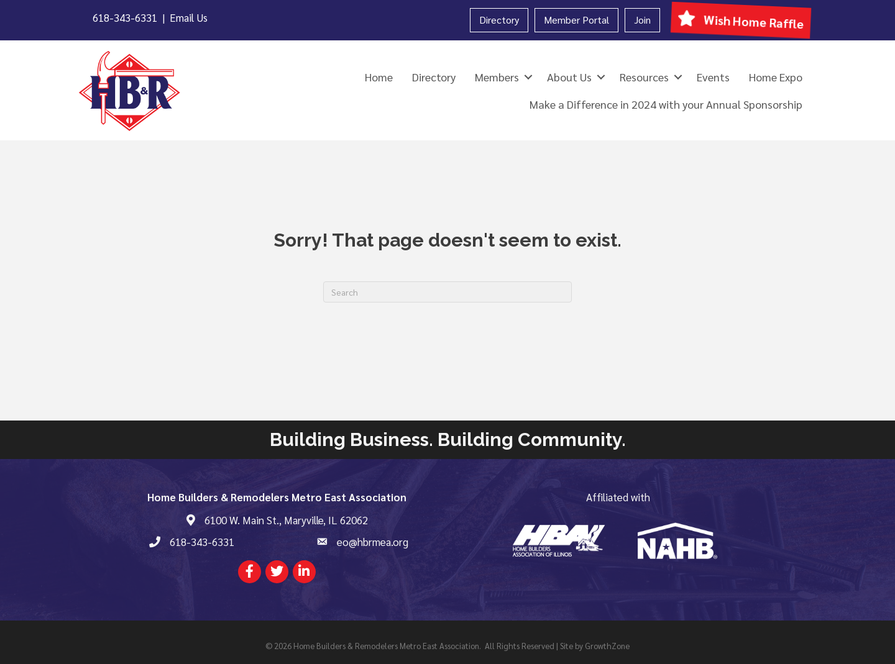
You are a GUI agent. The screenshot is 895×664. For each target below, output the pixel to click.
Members (497, 77)
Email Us (189, 17)
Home (379, 77)
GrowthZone (607, 645)
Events (713, 77)
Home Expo (775, 77)
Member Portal (576, 19)
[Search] (447, 291)
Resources (644, 77)
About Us (569, 77)
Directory (499, 19)
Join (642, 19)
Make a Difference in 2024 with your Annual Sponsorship (666, 104)
